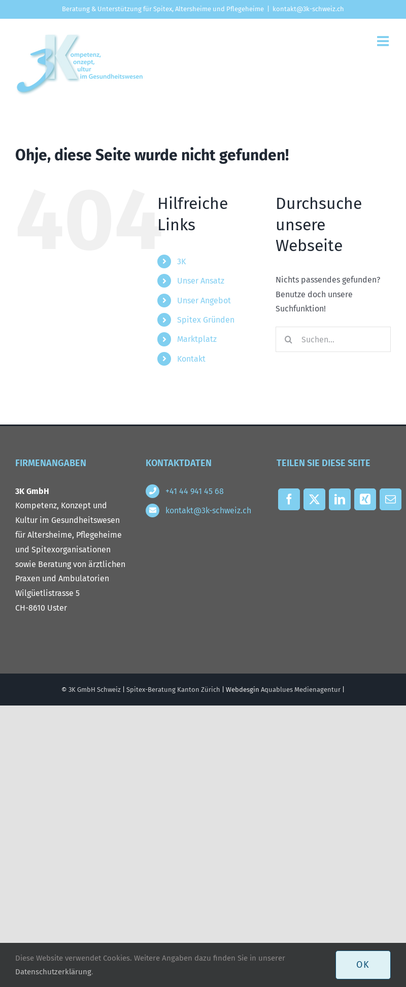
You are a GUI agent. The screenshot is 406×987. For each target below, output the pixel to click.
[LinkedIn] (340, 501)
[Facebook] (289, 501)
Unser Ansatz (200, 281)
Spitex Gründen (205, 320)
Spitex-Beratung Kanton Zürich (173, 689)
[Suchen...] (333, 339)
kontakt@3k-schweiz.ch (308, 9)
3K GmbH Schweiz (95, 689)
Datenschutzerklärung (53, 971)
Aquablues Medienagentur (301, 689)
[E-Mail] (390, 501)
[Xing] (365, 501)
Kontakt (191, 359)
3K (181, 261)
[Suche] (288, 339)
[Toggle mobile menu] (384, 41)
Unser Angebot (204, 300)
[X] (314, 501)
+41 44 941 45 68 (194, 491)
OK (363, 964)
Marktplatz (197, 339)
